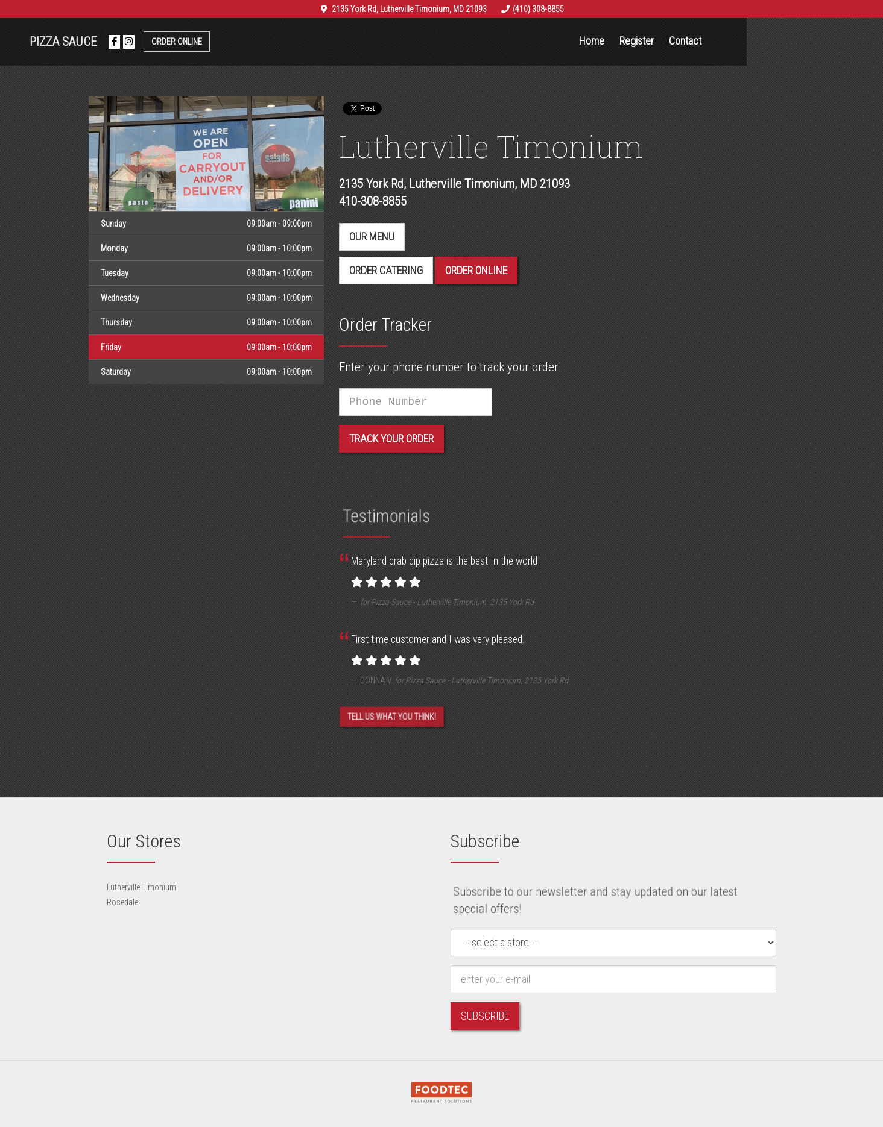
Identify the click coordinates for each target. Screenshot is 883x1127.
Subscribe (485, 1015)
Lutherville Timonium (141, 887)
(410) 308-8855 (538, 9)
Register (705, 40)
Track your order (391, 438)
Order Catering (386, 270)
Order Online (245, 41)
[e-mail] (613, 979)
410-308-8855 (373, 201)
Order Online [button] (476, 270)
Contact (753, 40)
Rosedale (122, 902)
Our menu (371, 236)
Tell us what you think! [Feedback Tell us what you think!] (391, 723)
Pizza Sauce (131, 41)
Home (660, 40)
